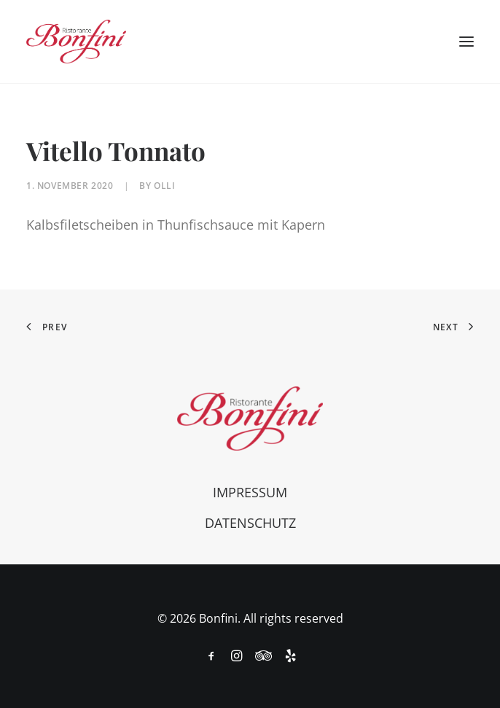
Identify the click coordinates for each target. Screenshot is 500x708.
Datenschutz (250, 523)
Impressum (250, 492)
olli (164, 185)
